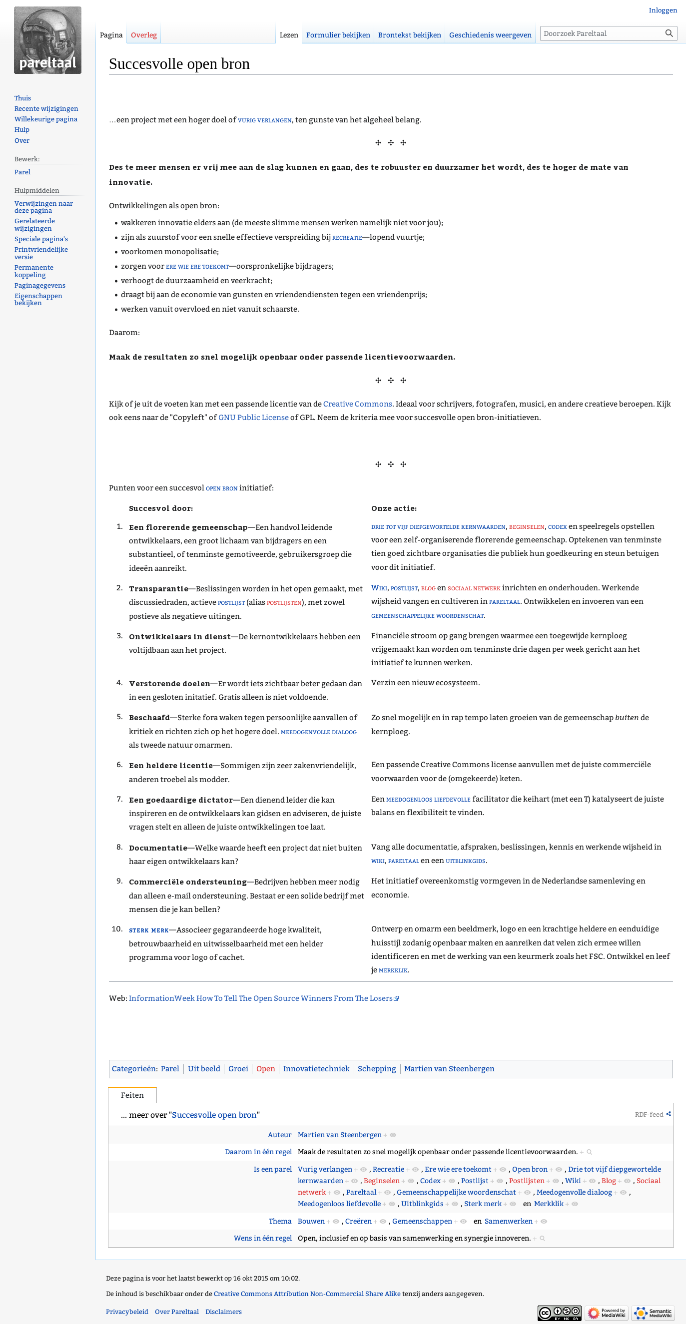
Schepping (377, 1068)
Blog (609, 1181)
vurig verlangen (265, 119)
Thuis (22, 98)
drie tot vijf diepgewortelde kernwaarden (438, 526)
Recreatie (388, 1169)
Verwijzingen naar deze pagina (43, 207)
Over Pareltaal (177, 1312)
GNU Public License (253, 417)
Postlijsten (527, 1181)
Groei (238, 1068)
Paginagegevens (39, 285)
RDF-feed (649, 1114)
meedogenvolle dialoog (319, 731)
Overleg (144, 35)
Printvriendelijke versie (41, 253)
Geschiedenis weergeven (490, 35)
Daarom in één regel (258, 1152)
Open (265, 1068)
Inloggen (663, 10)
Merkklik (549, 1204)
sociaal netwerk (474, 587)
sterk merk (149, 929)
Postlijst (475, 1181)
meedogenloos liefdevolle (428, 799)
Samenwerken (509, 1221)
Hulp (21, 129)
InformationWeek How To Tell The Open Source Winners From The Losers (261, 998)
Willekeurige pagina (45, 119)
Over (21, 140)
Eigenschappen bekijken (38, 299)
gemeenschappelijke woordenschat (427, 615)
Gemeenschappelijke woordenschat (456, 1192)
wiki (378, 860)
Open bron (530, 1169)
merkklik (393, 969)
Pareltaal (361, 1192)
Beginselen (382, 1181)
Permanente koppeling (33, 271)
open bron (222, 487)
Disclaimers (223, 1312)
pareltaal (504, 601)
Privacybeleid (127, 1312)
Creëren (358, 1221)
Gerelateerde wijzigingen (34, 224)
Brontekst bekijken (409, 35)
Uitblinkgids (422, 1204)
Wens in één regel (263, 1238)
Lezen (289, 35)
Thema (280, 1221)
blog (428, 587)
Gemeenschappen (422, 1221)
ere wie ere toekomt (197, 266)
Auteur (280, 1135)
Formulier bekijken (338, 35)
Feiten (132, 1095)
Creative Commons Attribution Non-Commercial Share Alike (307, 1294)
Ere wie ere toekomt (458, 1169)
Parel (170, 1068)
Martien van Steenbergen (449, 1068)
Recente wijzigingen (46, 108)
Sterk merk (483, 1204)
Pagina (111, 35)
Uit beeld (204, 1068)
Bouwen (311, 1221)
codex (557, 526)
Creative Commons (357, 404)
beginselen (527, 526)
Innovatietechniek (316, 1068)
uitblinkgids (466, 860)
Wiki (379, 587)
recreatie (347, 237)
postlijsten (284, 602)
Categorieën (134, 1068)
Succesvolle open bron (214, 1115)
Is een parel (273, 1169)
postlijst (231, 602)
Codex (430, 1181)
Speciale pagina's (41, 239)
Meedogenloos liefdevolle (339, 1204)
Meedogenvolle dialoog (574, 1192)
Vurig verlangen (325, 1169)
